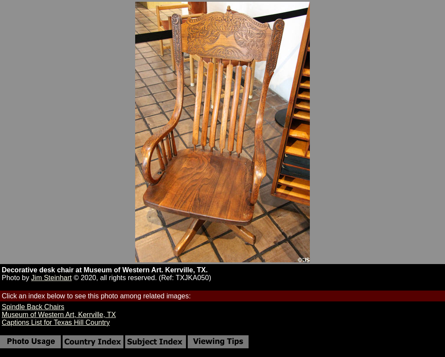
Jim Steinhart (51, 277)
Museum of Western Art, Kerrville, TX (59, 314)
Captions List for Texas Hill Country (56, 322)
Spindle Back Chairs (33, 307)
